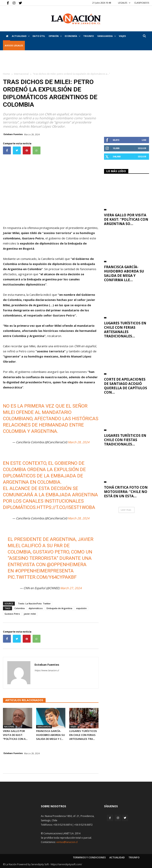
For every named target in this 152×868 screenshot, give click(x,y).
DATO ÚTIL (39, 36)
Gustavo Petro (12, 613)
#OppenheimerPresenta (44, 571)
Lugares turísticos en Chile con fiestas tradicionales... (125, 439)
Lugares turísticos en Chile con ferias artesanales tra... (83, 735)
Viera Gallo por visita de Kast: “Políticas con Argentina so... (126, 219)
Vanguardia (106, 36)
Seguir (142, 148)
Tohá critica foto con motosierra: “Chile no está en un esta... (126, 491)
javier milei (30, 613)
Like (144, 139)
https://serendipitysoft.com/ (66, 864)
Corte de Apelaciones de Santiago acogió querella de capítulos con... (125, 386)
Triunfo (88, 36)
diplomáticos (36, 608)
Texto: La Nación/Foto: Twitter (34, 603)
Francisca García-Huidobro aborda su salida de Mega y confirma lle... (124, 273)
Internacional (21, 74)
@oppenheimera (66, 564)
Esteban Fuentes (13, 134)
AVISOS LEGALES (14, 45)
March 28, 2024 (78, 442)
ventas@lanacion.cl (67, 842)
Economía (72, 36)
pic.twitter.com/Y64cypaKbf (42, 577)
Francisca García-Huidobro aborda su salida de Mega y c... (50, 735)
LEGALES (124, 2)
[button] (144, 36)
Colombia (19, 608)
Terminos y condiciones (89, 857)
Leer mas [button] (126, 509)
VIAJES (122, 36)
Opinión (55, 36)
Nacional (9, 726)
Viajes (73, 726)
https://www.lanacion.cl (47, 670)
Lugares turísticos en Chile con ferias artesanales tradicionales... (125, 329)
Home (6, 74)
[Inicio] (6, 36)
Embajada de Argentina (59, 608)
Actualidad (21, 36)
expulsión (81, 608)
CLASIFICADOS (141, 2)
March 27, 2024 (71, 588)
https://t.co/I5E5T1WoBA (66, 507)
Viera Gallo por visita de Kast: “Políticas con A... (15, 735)
